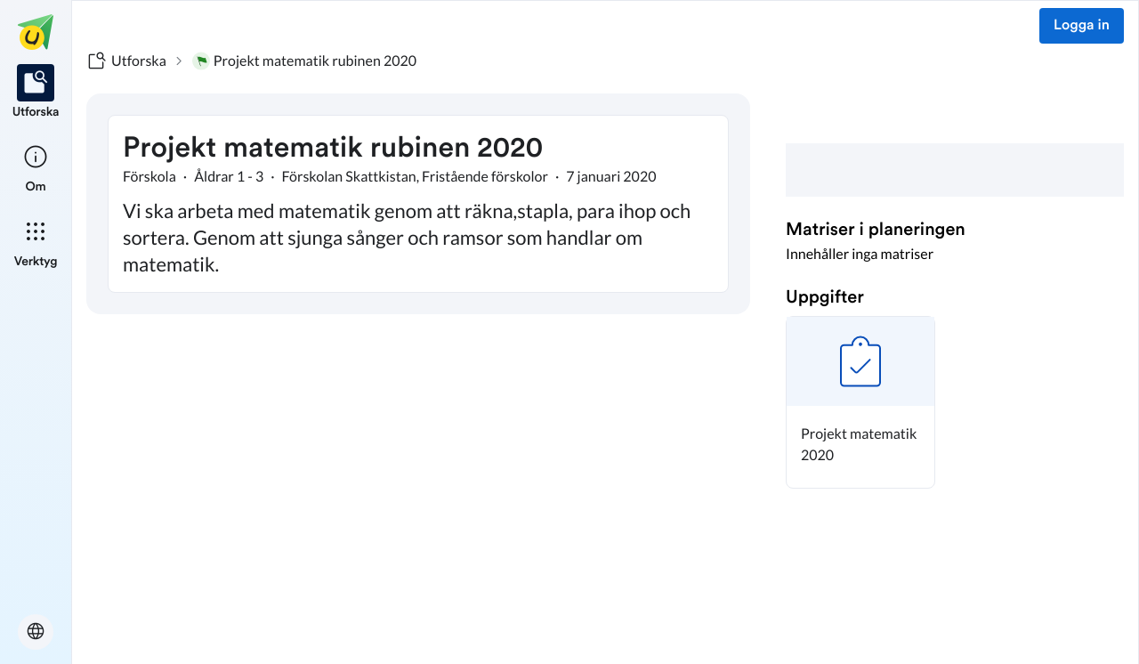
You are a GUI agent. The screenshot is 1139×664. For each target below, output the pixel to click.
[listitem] (36, 92)
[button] (860, 402)
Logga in (1082, 26)
